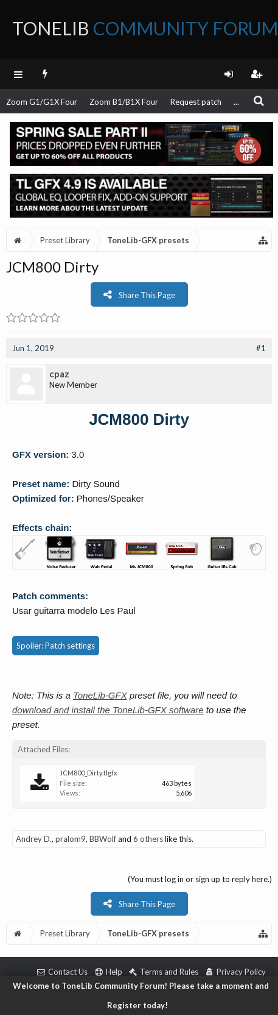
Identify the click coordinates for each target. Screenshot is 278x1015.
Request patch (195, 102)
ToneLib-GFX (100, 695)
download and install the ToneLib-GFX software (108, 710)
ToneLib (145, 28)
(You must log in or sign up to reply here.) (200, 879)
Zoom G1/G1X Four (41, 102)
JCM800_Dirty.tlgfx (88, 773)
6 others (148, 839)
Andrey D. (34, 839)
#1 (261, 348)
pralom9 (70, 839)
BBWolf (102, 839)
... (236, 102)
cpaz (59, 373)
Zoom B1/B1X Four (123, 102)
